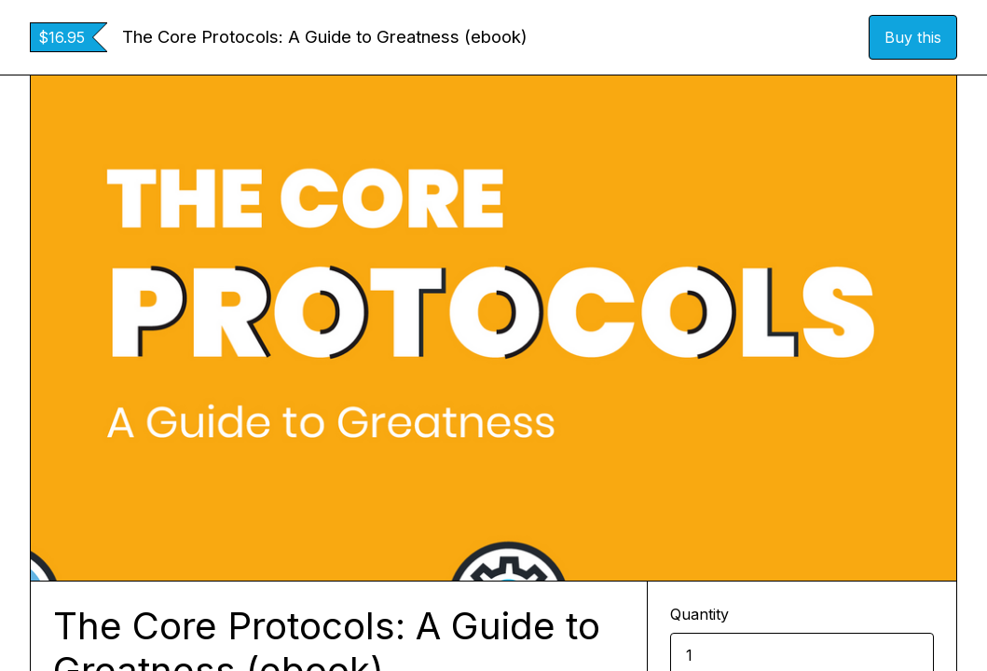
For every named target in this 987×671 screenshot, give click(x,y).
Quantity (699, 614)
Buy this (912, 37)
